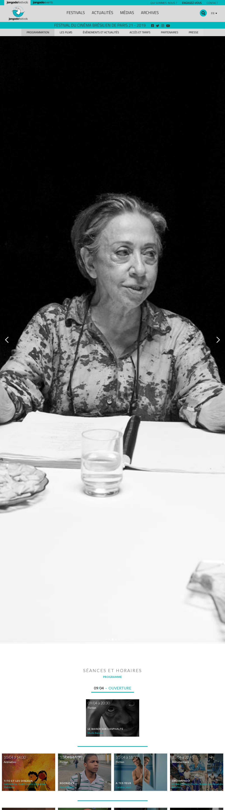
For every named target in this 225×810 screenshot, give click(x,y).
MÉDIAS (127, 12)
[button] (7, 340)
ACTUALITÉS (102, 12)
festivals (76, 12)
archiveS (150, 12)
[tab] (37, 32)
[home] (18, 13)
